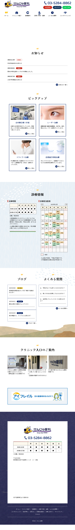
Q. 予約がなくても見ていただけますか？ (52, 288)
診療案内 (34, 514)
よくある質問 (53, 514)
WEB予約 (47, 7)
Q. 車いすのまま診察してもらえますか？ (52, 293)
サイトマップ (58, 517)
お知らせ (32, 517)
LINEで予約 (66, 7)
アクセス (37, 519)
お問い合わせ (57, 7)
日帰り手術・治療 (43, 514)
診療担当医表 (40, 517)
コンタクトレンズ (16, 517)
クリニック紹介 (26, 514)
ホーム (17, 514)
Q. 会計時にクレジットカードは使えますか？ (52, 300)
